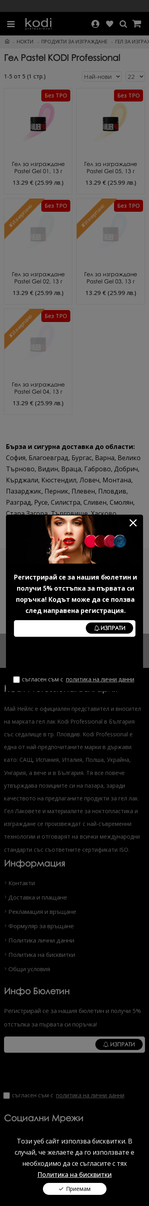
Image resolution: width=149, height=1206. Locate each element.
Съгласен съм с (74, 679)
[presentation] (74, 656)
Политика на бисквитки (74, 1174)
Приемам (78, 1188)
